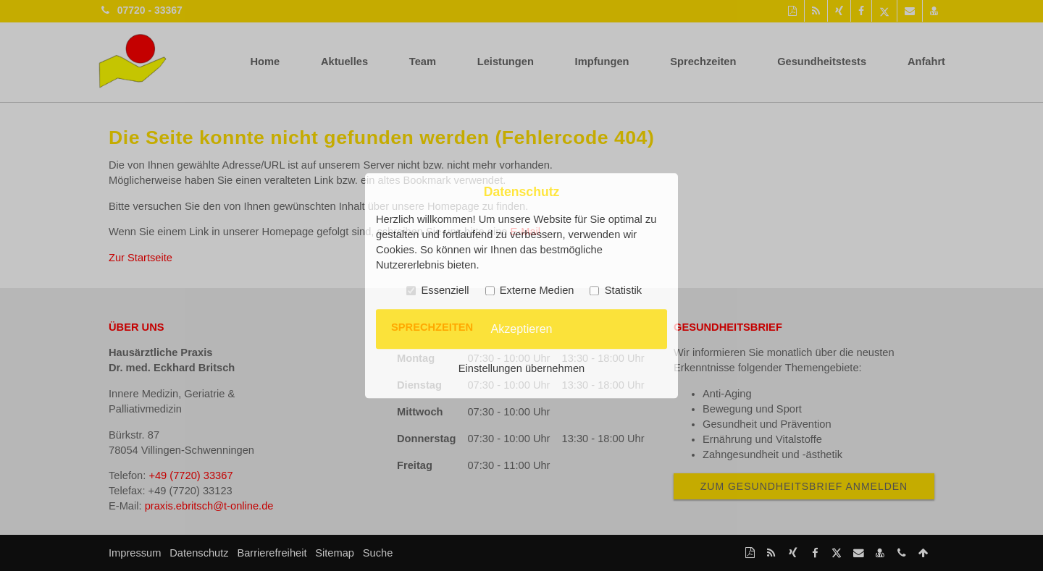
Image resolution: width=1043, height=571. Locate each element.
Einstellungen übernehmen (521, 368)
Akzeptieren (521, 328)
